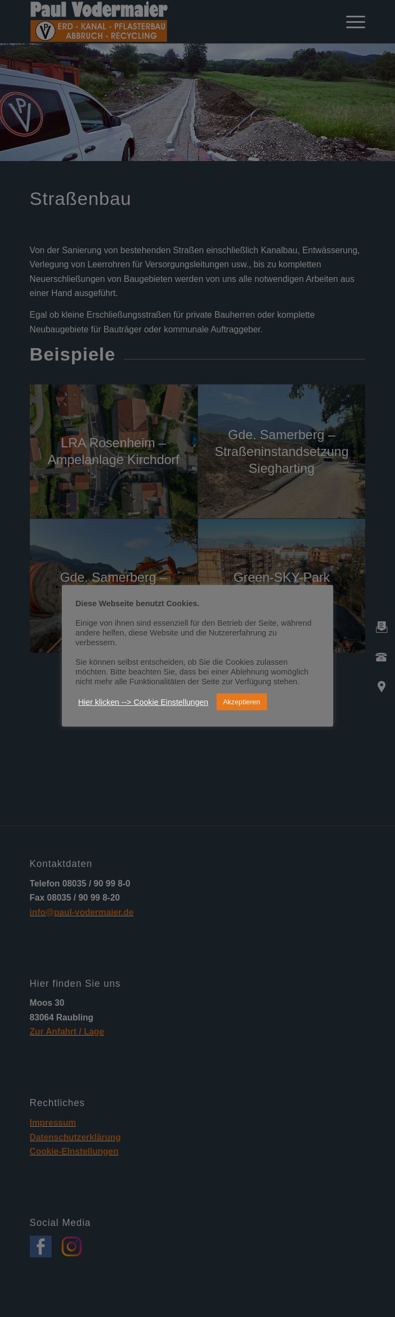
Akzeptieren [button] (241, 702)
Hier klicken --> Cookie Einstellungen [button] (143, 702)
